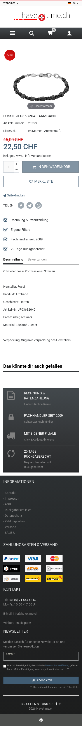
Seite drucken (14, 195)
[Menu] (12, 33)
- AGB (7, 504)
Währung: (11, 3)
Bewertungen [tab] (37, 259)
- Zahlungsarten (14, 521)
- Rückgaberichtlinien (17, 510)
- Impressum (11, 498)
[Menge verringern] (16, 170)
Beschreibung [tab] (13, 259)
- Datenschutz (12, 515)
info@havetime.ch (25, 613)
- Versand (9, 527)
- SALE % (9, 532)
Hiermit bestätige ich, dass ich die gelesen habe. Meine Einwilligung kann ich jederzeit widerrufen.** (42, 667)
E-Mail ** (10, 654)
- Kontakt (9, 493)
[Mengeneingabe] (8, 167)
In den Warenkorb (51, 167)
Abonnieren (42, 680)
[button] (21, 205)
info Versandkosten (38, 156)
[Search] (31, 34)
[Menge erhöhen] (16, 164)
